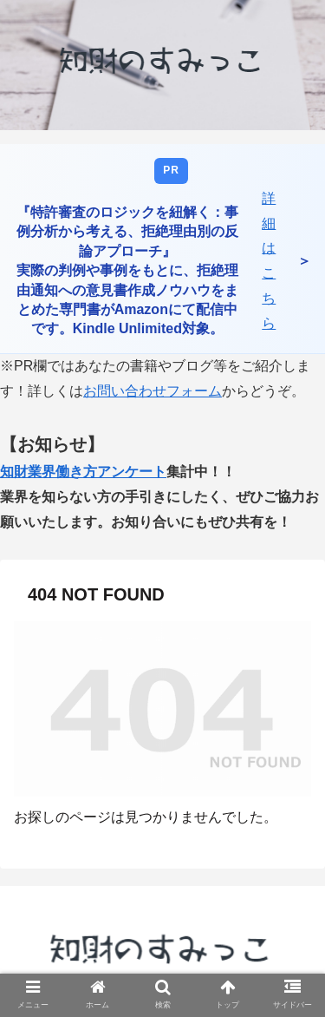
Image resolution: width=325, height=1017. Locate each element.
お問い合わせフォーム (152, 391)
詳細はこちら (269, 261)
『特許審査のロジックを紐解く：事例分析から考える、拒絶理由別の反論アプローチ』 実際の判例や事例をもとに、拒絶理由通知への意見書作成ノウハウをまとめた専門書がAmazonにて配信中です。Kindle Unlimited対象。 (127, 270)
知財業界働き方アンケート (83, 471)
